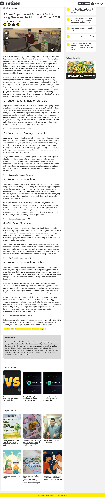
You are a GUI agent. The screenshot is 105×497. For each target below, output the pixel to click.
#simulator (35, 329)
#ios (12, 329)
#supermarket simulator (23, 329)
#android (7, 329)
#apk (42, 329)
